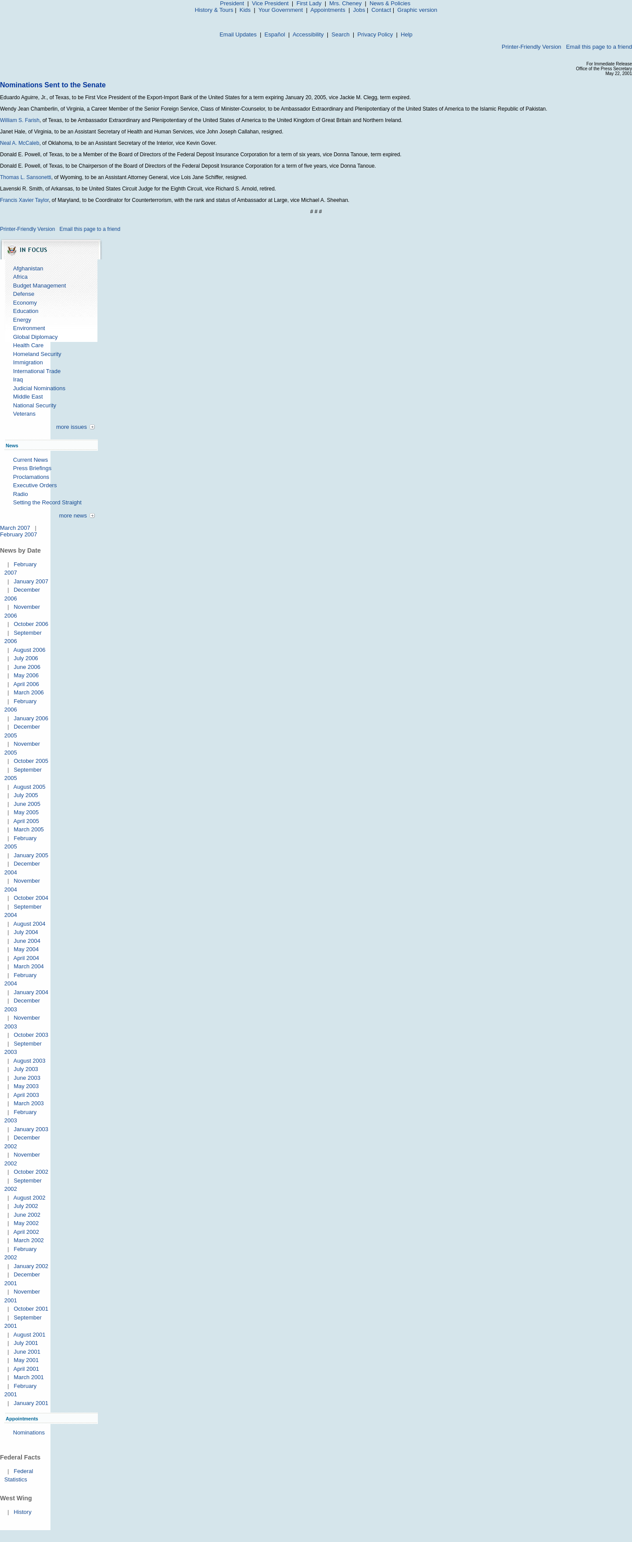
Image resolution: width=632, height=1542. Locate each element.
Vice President (270, 3)
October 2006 (31, 624)
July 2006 (26, 658)
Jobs (359, 10)
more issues (71, 427)
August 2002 (29, 1197)
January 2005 (31, 855)
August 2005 (29, 787)
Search (340, 34)
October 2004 (31, 898)
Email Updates (238, 34)
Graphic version (417, 10)
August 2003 (29, 1060)
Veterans (24, 413)
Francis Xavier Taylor (24, 200)
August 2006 (29, 650)
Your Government (281, 10)
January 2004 (31, 992)
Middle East (28, 396)
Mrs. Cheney (345, 3)
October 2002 (31, 1171)
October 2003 (31, 1035)
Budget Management (39, 285)
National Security (34, 405)
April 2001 (26, 1369)
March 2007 (15, 528)
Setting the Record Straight (47, 502)
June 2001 (27, 1351)
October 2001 (31, 1308)
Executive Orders (35, 485)
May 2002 (26, 1223)
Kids (245, 10)
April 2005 (26, 821)
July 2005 (26, 795)
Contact (381, 10)
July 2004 (26, 932)
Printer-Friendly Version (531, 46)
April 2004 (26, 958)
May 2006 (26, 675)
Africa (20, 276)
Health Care (28, 345)
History (22, 1512)
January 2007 (31, 581)
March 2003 (29, 1103)
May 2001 (26, 1360)
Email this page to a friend (599, 46)
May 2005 (26, 812)
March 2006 (29, 692)
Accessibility (308, 34)
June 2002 (27, 1214)
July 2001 (26, 1343)
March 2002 (29, 1240)
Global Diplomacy (35, 337)
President (232, 3)
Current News (30, 459)
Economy (25, 302)
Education (26, 311)
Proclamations (31, 477)
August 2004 (29, 923)
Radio (20, 494)
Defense (23, 294)
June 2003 (27, 1078)
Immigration (28, 362)
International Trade (37, 371)
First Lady (308, 3)
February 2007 (18, 534)
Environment (29, 328)
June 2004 (27, 941)
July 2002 (26, 1206)
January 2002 (31, 1266)
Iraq (18, 379)
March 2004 (29, 966)
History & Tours (214, 10)
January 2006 (31, 718)
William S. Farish (20, 120)
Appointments (327, 10)
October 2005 (31, 761)
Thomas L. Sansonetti (25, 177)
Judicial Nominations (39, 388)
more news (73, 515)
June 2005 (27, 804)
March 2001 (29, 1377)
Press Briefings (32, 468)
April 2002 (26, 1232)
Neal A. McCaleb (19, 143)
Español (275, 34)
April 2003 (26, 1095)
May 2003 (26, 1086)
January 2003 (31, 1129)
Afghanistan (28, 268)
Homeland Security (37, 354)
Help (407, 34)
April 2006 (26, 684)
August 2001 (29, 1334)
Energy (22, 319)
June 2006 (27, 667)
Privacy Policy (375, 34)
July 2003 (26, 1069)
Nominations (29, 1432)
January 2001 (31, 1403)
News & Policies (390, 3)
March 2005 (29, 829)
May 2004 (26, 949)
